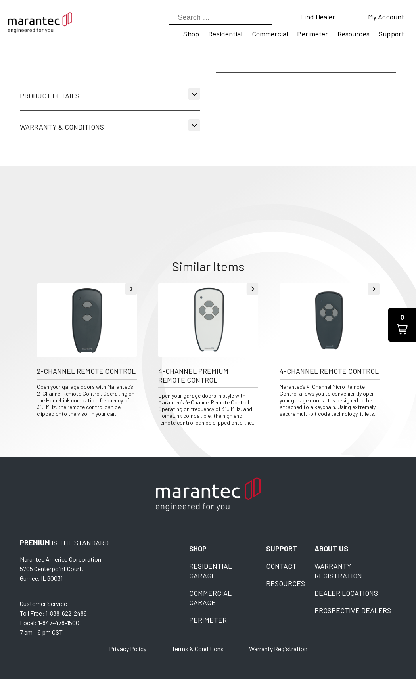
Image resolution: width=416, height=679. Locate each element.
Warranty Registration (278, 648)
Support (391, 33)
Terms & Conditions (198, 648)
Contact (281, 566)
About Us (331, 548)
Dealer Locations (346, 593)
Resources (353, 33)
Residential (225, 33)
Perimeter (312, 33)
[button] (402, 325)
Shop (191, 33)
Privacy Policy (127, 648)
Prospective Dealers (352, 610)
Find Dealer (317, 16)
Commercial (270, 33)
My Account (386, 16)
